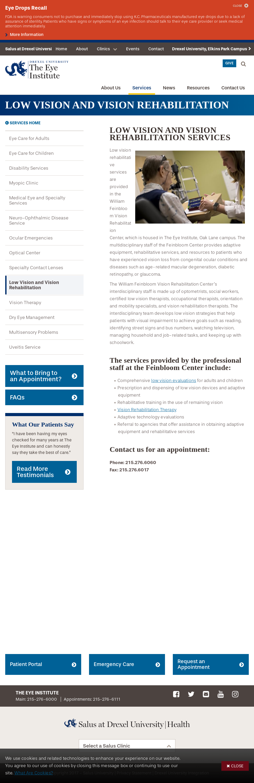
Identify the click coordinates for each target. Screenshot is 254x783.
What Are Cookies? (33, 773)
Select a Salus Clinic (106, 746)
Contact (156, 48)
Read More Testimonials (35, 472)
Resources (198, 88)
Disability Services (28, 168)
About (82, 48)
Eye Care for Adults (29, 138)
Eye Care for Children (31, 153)
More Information (26, 34)
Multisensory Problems (33, 332)
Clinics (103, 48)
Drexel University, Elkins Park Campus (209, 48)
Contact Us (233, 88)
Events (132, 48)
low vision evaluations (173, 380)
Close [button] (237, 765)
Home (61, 48)
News (169, 88)
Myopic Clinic (23, 183)
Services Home (25, 123)
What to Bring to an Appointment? (36, 376)
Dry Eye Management (32, 317)
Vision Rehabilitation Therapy (146, 409)
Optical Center (24, 253)
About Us (111, 88)
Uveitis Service (24, 347)
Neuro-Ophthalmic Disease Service (38, 220)
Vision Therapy (25, 302)
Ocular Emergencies (31, 238)
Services (141, 88)
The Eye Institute (37, 693)
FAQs (17, 397)
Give (229, 63)
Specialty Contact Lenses (36, 267)
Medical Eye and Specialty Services (37, 200)
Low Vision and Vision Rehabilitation (34, 285)
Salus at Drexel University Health (37, 48)
